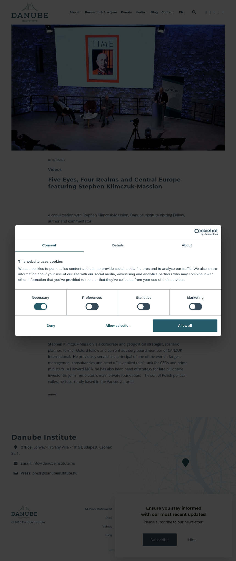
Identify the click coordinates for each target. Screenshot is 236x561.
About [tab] (187, 245)
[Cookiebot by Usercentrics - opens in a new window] (198, 232)
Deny (51, 325)
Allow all (185, 325)
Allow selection (118, 325)
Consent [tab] (49, 245)
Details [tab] (118, 245)
